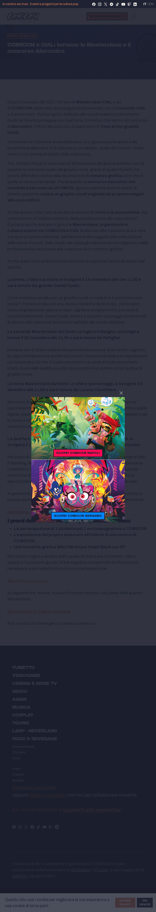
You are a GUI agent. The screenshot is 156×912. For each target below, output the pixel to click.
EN (151, 4)
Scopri (78, 452)
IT (144, 4)
